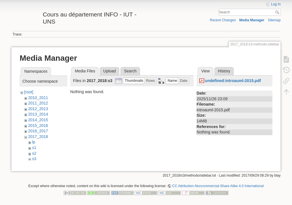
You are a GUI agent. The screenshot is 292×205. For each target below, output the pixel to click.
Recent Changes (223, 20)
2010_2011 (38, 97)
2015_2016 (38, 125)
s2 (34, 153)
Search (278, 12)
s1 (34, 147)
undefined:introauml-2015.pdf (233, 80)
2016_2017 (38, 131)
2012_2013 (38, 108)
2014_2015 (38, 120)
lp (33, 142)
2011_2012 (38, 103)
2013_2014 (38, 114)
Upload (109, 71)
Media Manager (251, 20)
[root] (28, 92)
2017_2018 (38, 136)
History (224, 71)
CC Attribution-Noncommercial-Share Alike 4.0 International (218, 184)
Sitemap (274, 20)
